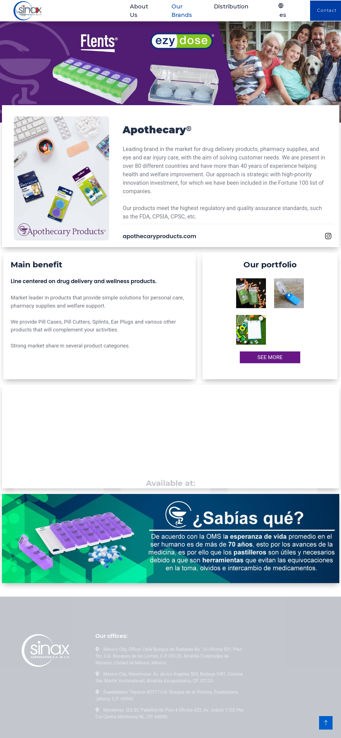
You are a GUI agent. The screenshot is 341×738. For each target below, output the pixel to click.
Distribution (231, 6)
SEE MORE (270, 357)
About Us (139, 10)
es (282, 10)
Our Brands (181, 10)
